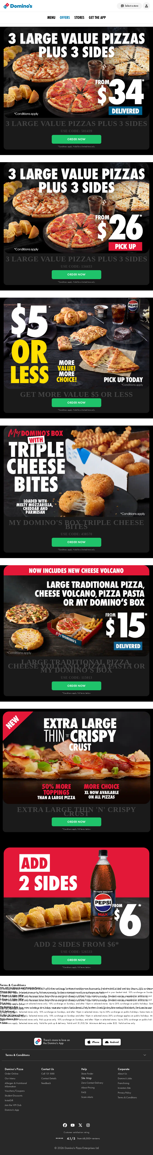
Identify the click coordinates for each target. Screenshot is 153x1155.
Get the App (97, 17)
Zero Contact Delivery (92, 1082)
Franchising (123, 1083)
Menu (51, 17)
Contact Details (48, 1078)
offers (65, 17)
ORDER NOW (76, 139)
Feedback (46, 1083)
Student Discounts (13, 1095)
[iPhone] (93, 1042)
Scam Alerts (87, 1097)
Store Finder (87, 1073)
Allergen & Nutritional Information (16, 1085)
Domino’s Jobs (125, 1078)
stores (79, 17)
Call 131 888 (47, 1073)
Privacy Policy (124, 1092)
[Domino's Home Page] (18, 6)
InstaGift (9, 1100)
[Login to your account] (146, 6)
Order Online (11, 1073)
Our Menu (10, 1078)
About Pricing (87, 1087)
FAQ (83, 1092)
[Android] (112, 1042)
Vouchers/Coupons (15, 1090)
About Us (122, 1073)
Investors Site (124, 1087)
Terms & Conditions (127, 1097)
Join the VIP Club (13, 1105)
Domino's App (12, 1109)
